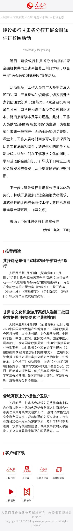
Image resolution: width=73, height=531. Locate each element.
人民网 (5, 17)
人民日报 (11, 471)
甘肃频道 (18, 17)
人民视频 (11, 493)
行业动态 (58, 17)
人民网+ (27, 471)
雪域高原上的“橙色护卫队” (26, 396)
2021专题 (33, 17)
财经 (46, 17)
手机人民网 (43, 471)
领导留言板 (59, 471)
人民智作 (27, 493)
